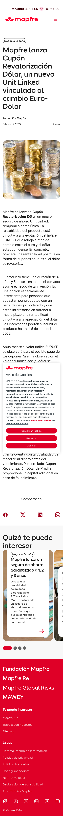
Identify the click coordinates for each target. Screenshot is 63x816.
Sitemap (8, 731)
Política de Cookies (41, 420)
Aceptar (31, 445)
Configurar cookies (16, 771)
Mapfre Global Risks (28, 687)
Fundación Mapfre (26, 669)
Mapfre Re (16, 678)
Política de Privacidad (17, 423)
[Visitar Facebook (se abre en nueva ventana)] (5, 801)
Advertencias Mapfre (17, 791)
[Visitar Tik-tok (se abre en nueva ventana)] (57, 801)
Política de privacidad (18, 757)
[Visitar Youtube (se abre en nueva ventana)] (15, 801)
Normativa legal (14, 778)
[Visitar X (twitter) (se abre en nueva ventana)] (47, 801)
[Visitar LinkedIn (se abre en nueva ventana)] (36, 801)
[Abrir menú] (56, 19)
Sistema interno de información (25, 751)
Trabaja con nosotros (17, 725)
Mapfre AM (10, 718)
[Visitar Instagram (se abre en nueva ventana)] (26, 801)
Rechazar (31, 438)
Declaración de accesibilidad (23, 784)
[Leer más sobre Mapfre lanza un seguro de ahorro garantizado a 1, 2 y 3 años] (28, 631)
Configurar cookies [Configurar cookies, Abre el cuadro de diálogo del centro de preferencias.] (31, 430)
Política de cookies (16, 764)
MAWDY (13, 697)
